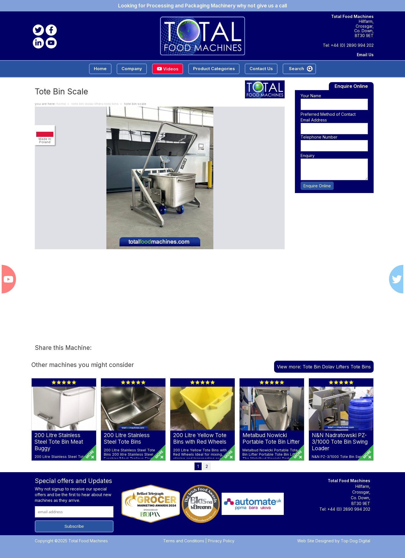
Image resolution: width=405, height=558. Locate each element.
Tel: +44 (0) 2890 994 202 (348, 45)
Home (100, 68)
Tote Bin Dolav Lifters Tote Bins (95, 104)
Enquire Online (317, 185)
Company (132, 68)
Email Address (314, 119)
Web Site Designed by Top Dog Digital (333, 540)
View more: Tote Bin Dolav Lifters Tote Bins (324, 367)
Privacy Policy (221, 540)
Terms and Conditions (183, 540)
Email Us (365, 54)
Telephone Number (319, 137)
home (61, 104)
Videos (167, 69)
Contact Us (261, 68)
